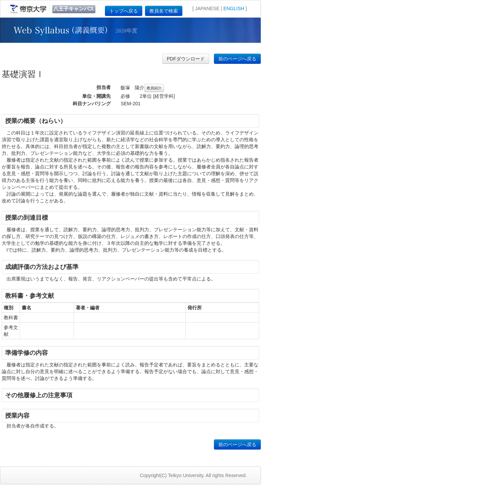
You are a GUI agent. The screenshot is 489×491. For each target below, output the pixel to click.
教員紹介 (154, 88)
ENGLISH (233, 8)
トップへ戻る (123, 11)
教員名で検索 (163, 11)
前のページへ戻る (237, 58)
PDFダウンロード (186, 58)
